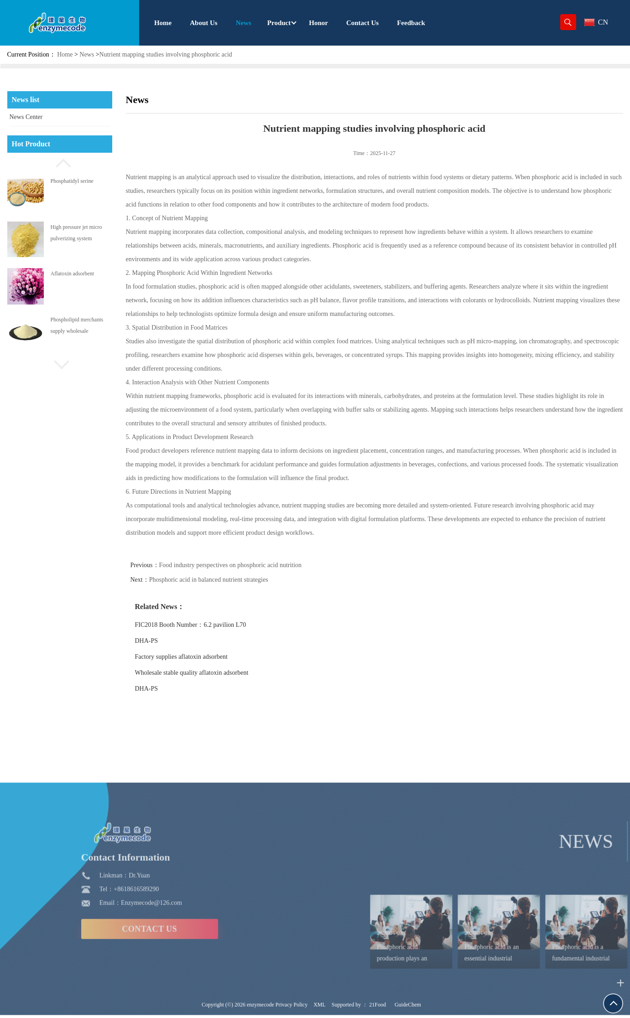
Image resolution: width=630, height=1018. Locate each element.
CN (596, 22)
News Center (26, 117)
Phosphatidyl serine (72, 181)
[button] (59, 162)
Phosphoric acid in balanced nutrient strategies (232, 579)
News (86, 54)
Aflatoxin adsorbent (72, 273)
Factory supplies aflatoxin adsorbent (205, 656)
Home (65, 54)
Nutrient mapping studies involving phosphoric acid (165, 54)
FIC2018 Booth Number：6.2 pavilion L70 (214, 624)
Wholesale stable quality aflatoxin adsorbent (215, 672)
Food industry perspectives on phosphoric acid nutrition (254, 565)
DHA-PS (170, 640)
